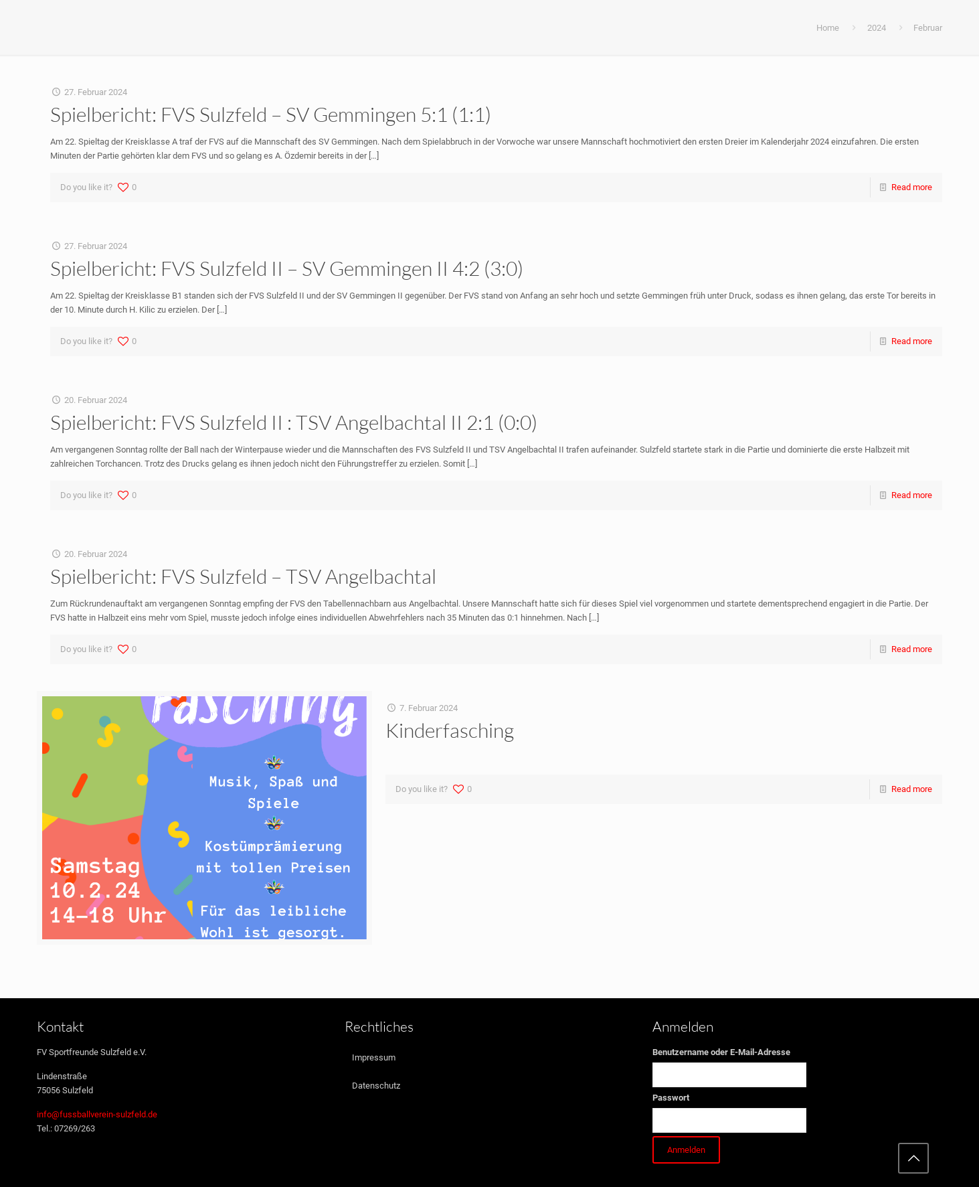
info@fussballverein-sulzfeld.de (97, 1114)
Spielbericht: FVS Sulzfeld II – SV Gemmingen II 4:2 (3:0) (286, 268)
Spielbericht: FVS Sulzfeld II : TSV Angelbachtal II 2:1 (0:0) (293, 422)
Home (827, 28)
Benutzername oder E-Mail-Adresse (721, 1052)
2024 (876, 28)
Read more (911, 187)
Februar (927, 28)
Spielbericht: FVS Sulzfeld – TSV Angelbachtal (243, 576)
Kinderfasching (449, 730)
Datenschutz (376, 1086)
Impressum (373, 1057)
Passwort (670, 1098)
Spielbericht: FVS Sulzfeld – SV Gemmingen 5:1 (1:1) (270, 114)
